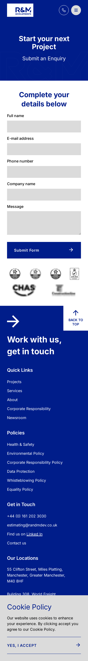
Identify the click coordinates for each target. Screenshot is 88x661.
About (12, 399)
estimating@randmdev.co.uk (32, 525)
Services (14, 390)
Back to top (76, 318)
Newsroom (16, 417)
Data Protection (20, 471)
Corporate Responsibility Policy (35, 462)
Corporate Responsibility (29, 408)
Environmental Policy (25, 453)
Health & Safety (20, 444)
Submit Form (43, 250)
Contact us (16, 543)
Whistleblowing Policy (26, 480)
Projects (14, 381)
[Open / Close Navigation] (76, 10)
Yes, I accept (43, 645)
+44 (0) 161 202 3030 (26, 516)
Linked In (34, 534)
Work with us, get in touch (34, 335)
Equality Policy (20, 489)
